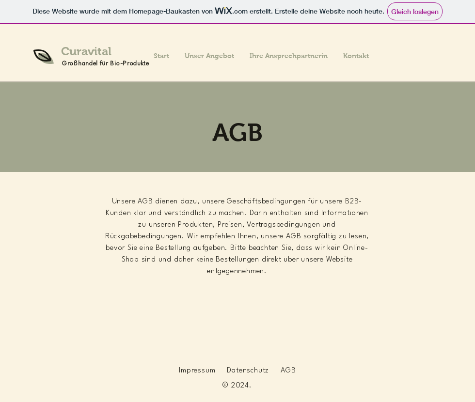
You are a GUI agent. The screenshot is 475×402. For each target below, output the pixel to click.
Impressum (197, 370)
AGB (288, 370)
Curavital (86, 51)
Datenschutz (248, 370)
